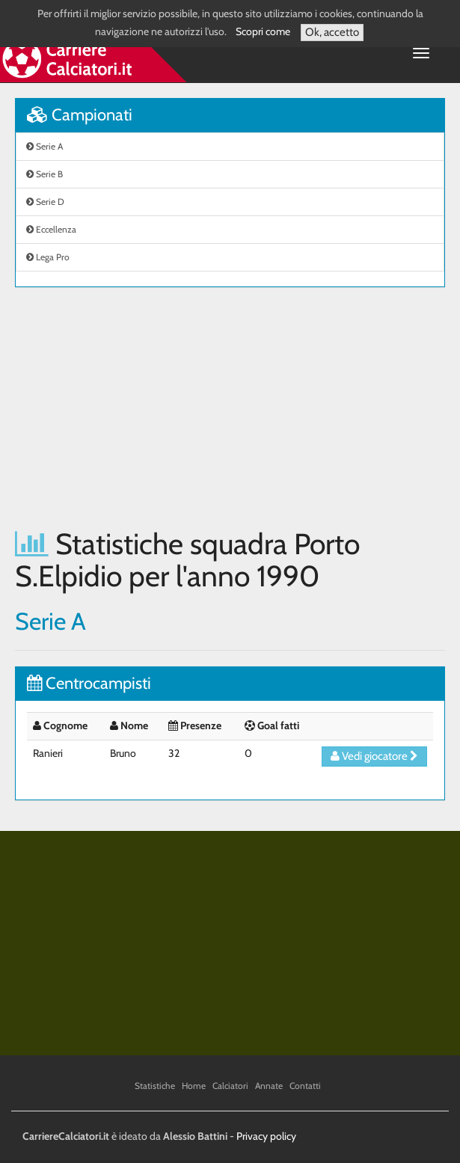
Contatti (305, 1085)
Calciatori (230, 1085)
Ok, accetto (332, 32)
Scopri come (263, 31)
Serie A (44, 146)
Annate (269, 1085)
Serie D (45, 201)
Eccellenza (51, 229)
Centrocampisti (89, 683)
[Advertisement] (230, 407)
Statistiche (155, 1085)
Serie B (44, 173)
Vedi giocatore (374, 756)
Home (194, 1085)
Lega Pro (48, 257)
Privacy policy (266, 1136)
